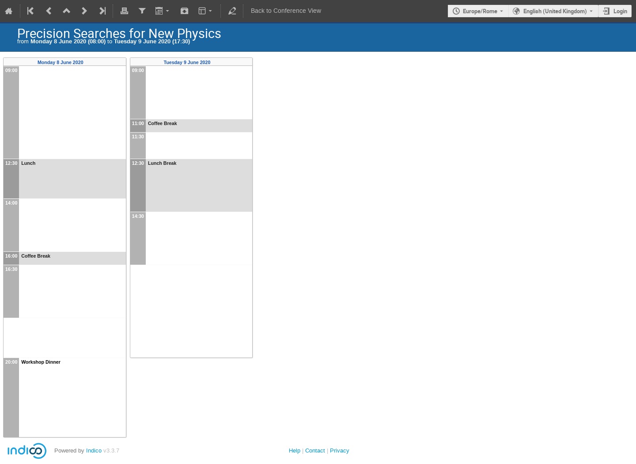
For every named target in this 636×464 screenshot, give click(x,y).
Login (620, 11)
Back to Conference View (286, 11)
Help (294, 450)
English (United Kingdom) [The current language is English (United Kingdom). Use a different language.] (555, 11)
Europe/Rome (480, 11)
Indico (94, 450)
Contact (315, 450)
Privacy (339, 450)
